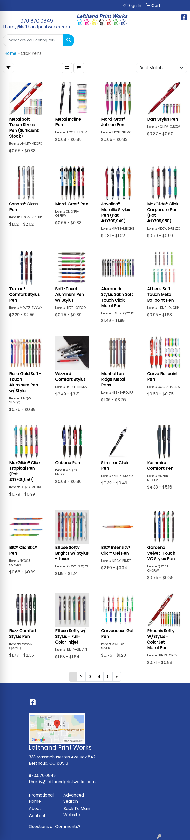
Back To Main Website (76, 812)
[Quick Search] (33, 40)
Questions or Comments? (54, 826)
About (35, 808)
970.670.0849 (36, 20)
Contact (37, 816)
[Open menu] (180, 40)
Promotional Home (41, 798)
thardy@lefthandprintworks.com (36, 27)
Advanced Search (73, 798)
